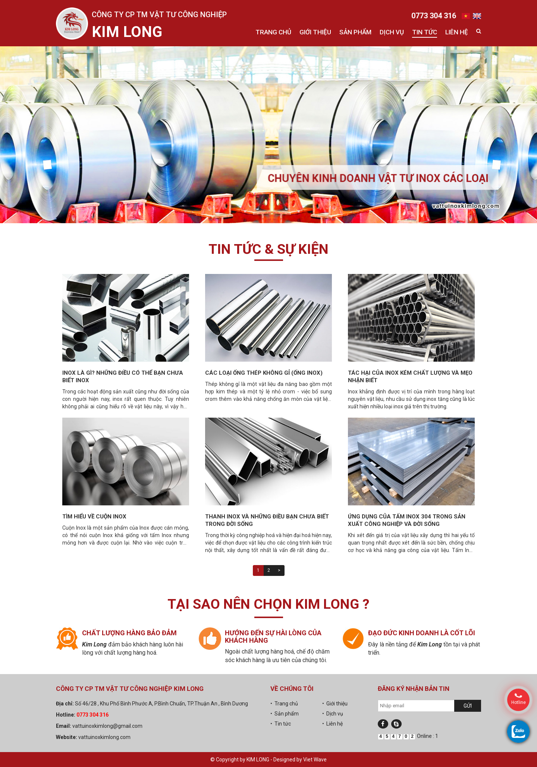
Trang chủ (273, 32)
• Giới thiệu (335, 704)
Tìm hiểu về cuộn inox (94, 516)
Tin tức (424, 32)
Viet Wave (315, 760)
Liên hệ (456, 32)
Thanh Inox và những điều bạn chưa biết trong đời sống (267, 520)
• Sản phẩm (284, 714)
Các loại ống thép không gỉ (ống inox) (264, 373)
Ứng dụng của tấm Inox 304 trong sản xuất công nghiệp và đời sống (406, 520)
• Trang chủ (284, 704)
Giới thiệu (315, 32)
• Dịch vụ (332, 714)
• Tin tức (280, 724)
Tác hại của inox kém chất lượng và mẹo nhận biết (410, 377)
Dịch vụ (392, 32)
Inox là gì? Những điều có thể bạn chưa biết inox (122, 377)
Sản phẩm (355, 32)
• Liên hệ (332, 724)
